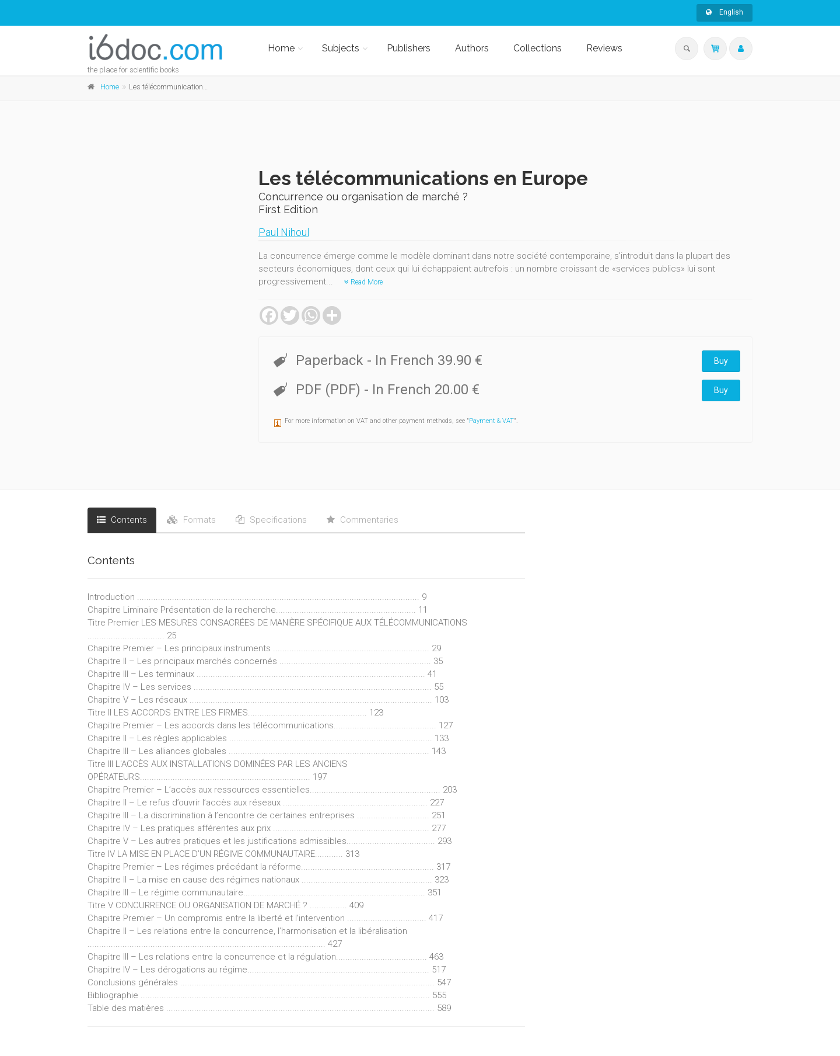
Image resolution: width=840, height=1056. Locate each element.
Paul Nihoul (283, 232)
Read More (363, 282)
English (724, 12)
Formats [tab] (191, 520)
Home (281, 48)
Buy (721, 361)
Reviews (604, 48)
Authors (472, 48)
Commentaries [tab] (362, 520)
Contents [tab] (122, 520)
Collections (537, 48)
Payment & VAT (491, 421)
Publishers (408, 48)
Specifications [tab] (271, 520)
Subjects (340, 48)
